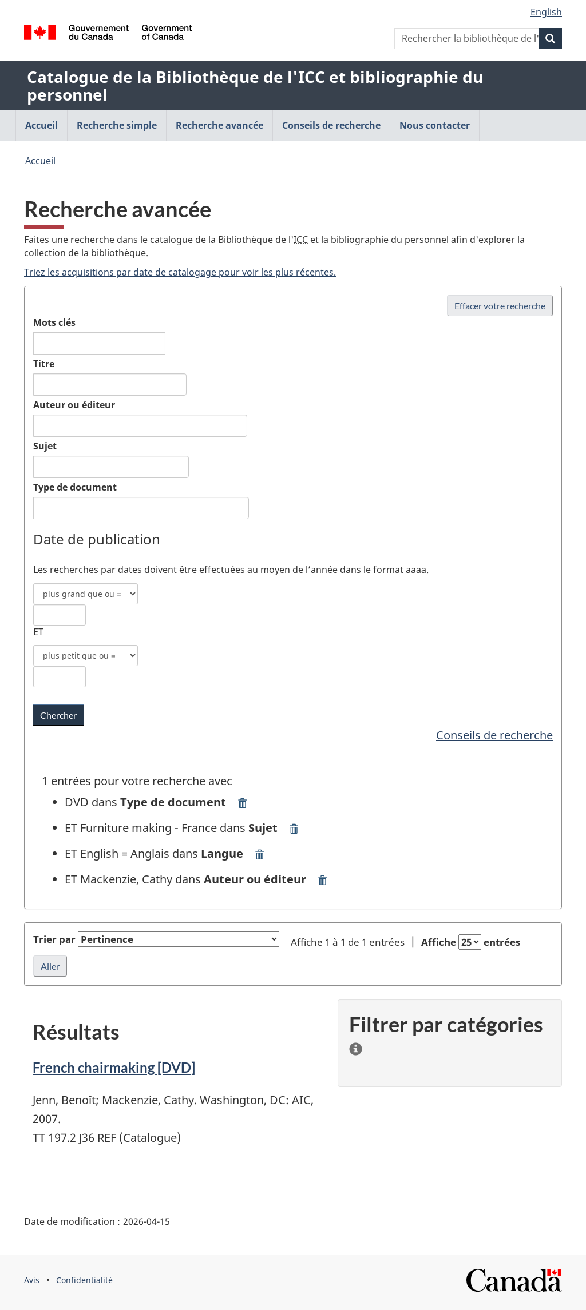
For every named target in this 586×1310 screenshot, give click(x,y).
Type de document (75, 487)
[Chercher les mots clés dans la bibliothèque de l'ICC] (58, 715)
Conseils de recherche (494, 735)
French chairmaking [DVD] (114, 1067)
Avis (31, 1280)
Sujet (45, 446)
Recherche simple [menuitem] (117, 125)
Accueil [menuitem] (41, 125)
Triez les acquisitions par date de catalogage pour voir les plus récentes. (180, 272)
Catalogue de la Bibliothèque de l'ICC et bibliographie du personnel (255, 85)
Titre (43, 363)
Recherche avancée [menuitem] (219, 125)
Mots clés (54, 322)
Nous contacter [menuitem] (434, 125)
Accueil (40, 160)
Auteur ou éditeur (74, 405)
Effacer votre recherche (499, 305)
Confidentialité (84, 1280)
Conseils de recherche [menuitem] (331, 125)
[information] (355, 1046)
